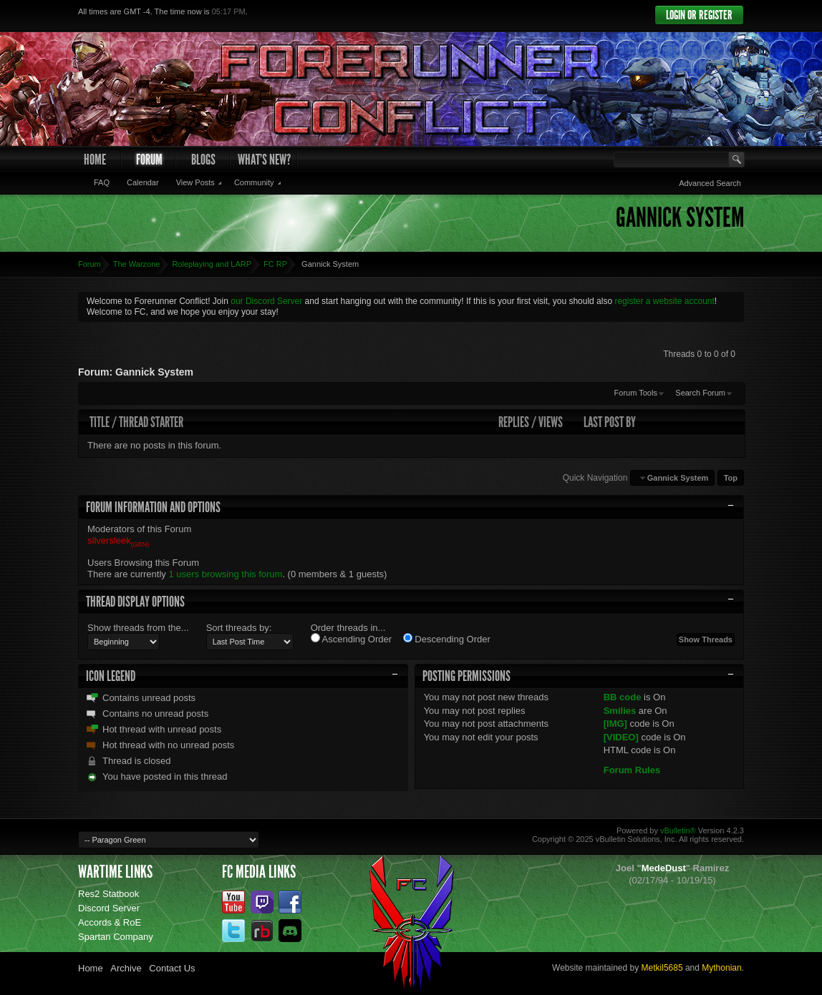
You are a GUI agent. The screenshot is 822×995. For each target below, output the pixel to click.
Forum (149, 159)
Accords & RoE (109, 922)
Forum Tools (635, 392)
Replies (513, 422)
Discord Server (109, 908)
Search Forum (700, 392)
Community (254, 182)
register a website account (664, 301)
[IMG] (615, 723)
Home (95, 159)
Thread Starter (151, 422)
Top (731, 478)
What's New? (264, 159)
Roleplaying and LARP (211, 264)
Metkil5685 (662, 968)
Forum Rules (632, 770)
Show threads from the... (138, 627)
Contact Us (172, 968)
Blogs (203, 159)
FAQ (102, 182)
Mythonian (721, 968)
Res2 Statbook (108, 893)
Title (100, 422)
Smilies (620, 710)
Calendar (143, 182)
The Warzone (136, 264)
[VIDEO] (621, 737)
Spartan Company (115, 936)
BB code (623, 697)
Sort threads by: (239, 627)
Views (550, 422)
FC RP (275, 264)
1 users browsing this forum (225, 574)
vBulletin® (678, 830)
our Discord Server (266, 301)
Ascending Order (351, 638)
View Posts (195, 182)
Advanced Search (710, 183)
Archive (125, 968)
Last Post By (610, 422)
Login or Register (699, 15)
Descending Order (446, 638)
